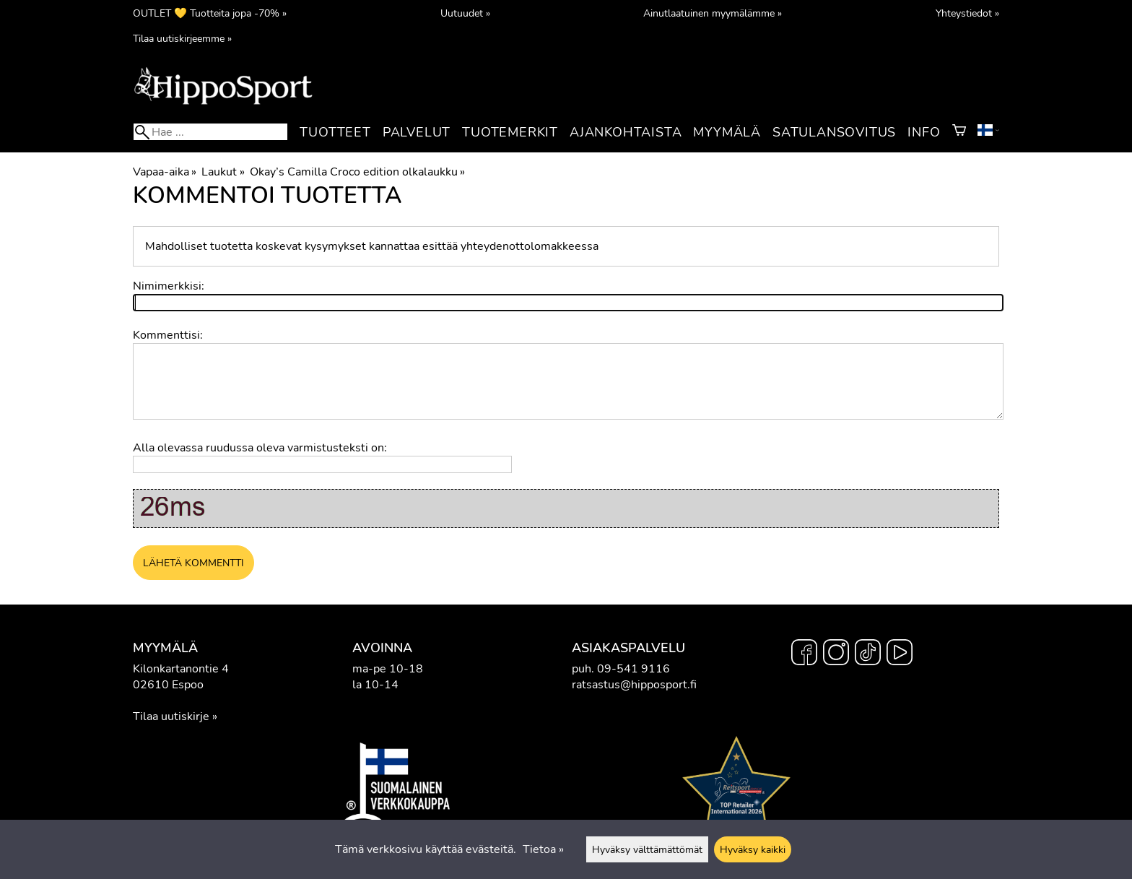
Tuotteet (335, 132)
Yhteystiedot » (967, 13)
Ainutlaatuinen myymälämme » (712, 13)
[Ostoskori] (959, 132)
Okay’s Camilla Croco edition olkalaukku (357, 172)
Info (923, 132)
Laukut (222, 172)
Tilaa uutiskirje (171, 716)
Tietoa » (543, 849)
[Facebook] (804, 654)
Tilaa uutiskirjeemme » (182, 38)
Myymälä (727, 132)
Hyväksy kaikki (752, 849)
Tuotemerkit (510, 132)
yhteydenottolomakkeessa (529, 246)
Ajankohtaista (626, 132)
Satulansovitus (834, 132)
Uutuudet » (465, 13)
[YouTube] (900, 654)
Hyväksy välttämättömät (647, 849)
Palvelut (416, 132)
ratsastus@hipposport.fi (634, 685)
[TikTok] (868, 654)
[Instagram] (836, 654)
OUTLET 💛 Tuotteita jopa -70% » (210, 13)
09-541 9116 (633, 669)
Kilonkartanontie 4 (181, 669)
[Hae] (210, 132)
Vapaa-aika (164, 172)
